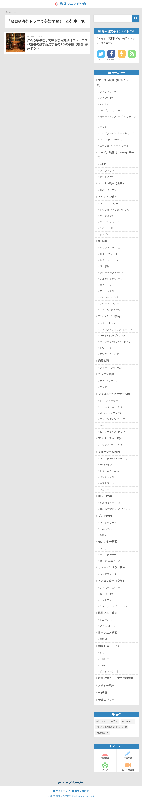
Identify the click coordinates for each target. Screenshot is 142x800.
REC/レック (106, 528)
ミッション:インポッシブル (114, 209)
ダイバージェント (109, 297)
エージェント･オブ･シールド (115, 145)
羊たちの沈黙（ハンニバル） (115, 509)
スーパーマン (107, 594)
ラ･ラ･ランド (107, 464)
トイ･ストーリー (109, 400)
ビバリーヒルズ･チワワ (112, 431)
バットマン (106, 600)
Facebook (111, 59)
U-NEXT (104, 659)
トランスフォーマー (110, 260)
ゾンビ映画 (105, 515)
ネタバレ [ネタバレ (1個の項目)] (128, 721)
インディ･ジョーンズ (111, 445)
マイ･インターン (109, 381)
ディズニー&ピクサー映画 (114, 393)
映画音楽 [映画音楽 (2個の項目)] (103, 733)
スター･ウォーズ (109, 254)
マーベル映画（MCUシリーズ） (114, 83)
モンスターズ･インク (111, 406)
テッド (103, 387)
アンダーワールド (109, 354)
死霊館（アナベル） (110, 503)
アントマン (106, 127)
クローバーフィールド (112, 272)
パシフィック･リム (110, 248)
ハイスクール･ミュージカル (115, 458)
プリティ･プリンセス (111, 367)
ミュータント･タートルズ (113, 606)
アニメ (105, 766)
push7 (121, 59)
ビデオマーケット (109, 671)
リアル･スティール (110, 309)
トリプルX (105, 234)
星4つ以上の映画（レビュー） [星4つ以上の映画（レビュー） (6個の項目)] (112, 727)
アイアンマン (107, 98)
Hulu (102, 665)
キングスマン (107, 215)
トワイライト (107, 347)
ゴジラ (103, 548)
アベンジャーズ (108, 92)
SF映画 (102, 241)
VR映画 (102, 692)
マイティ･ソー (107, 104)
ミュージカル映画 (109, 451)
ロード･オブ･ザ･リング (112, 335)
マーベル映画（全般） (111, 183)
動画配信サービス (109, 646)
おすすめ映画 (106, 685)
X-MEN (104, 164)
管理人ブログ (106, 699)
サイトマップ (61, 791)
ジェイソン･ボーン (110, 222)
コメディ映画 (106, 374)
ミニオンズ (106, 619)
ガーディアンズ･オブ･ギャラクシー (116, 118)
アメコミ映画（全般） (111, 580)
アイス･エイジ (107, 625)
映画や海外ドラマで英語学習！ (117, 678)
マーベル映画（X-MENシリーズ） (115, 155)
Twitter (101, 59)
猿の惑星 (104, 266)
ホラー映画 (105, 496)
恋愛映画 (103, 360)
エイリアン (106, 285)
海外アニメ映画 (107, 612)
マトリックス (107, 291)
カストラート (107, 483)
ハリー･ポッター (109, 323)
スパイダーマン (108, 190)
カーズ (103, 425)
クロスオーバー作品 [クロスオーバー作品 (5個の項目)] (108, 721)
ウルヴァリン (107, 170)
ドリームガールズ (109, 470)
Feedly (132, 59)
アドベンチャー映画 (110, 438)
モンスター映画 (107, 541)
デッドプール (107, 176)
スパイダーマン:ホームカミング (117, 133)
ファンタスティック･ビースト (116, 329)
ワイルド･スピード (110, 203)
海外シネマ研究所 (71, 4)
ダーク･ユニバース (110, 560)
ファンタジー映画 (109, 316)
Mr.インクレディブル (111, 413)
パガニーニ (106, 489)
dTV (102, 652)
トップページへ (71, 783)
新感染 (103, 535)
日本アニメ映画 (107, 632)
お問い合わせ (80, 791)
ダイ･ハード (106, 228)
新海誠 (103, 639)
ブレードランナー (109, 303)
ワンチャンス (107, 477)
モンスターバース (109, 554)
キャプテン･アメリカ (111, 110)
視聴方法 (105, 755)
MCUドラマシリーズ (111, 139)
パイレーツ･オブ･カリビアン (115, 341)
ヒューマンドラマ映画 (111, 567)
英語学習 (128, 755)
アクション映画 (107, 196)
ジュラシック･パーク (111, 278)
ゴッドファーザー (109, 574)
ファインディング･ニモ (112, 419)
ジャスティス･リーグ (111, 587)
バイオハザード (108, 522)
